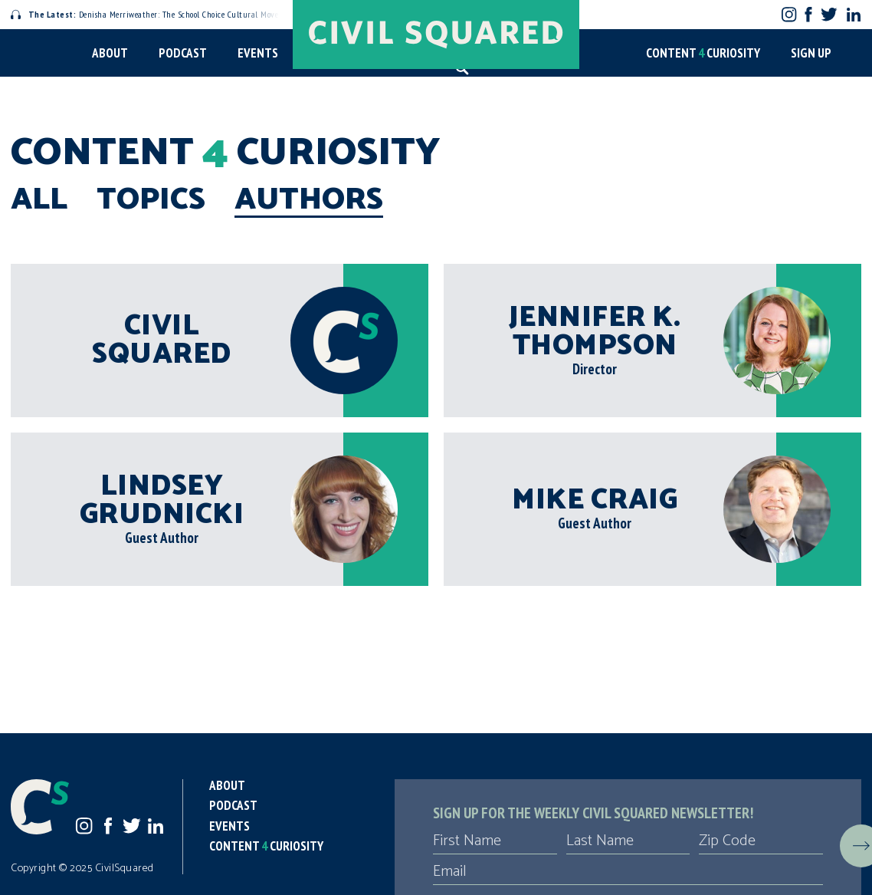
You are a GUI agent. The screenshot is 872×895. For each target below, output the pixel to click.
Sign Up (811, 52)
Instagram (789, 14)
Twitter (829, 14)
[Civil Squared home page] (436, 34)
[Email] (628, 872)
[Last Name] (628, 841)
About (110, 52)
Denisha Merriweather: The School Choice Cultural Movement (154, 14)
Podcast (183, 52)
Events (258, 52)
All (39, 200)
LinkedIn (854, 14)
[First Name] (495, 841)
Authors (308, 200)
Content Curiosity (703, 52)
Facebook (808, 14)
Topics (151, 200)
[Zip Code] (761, 841)
